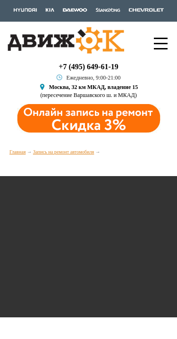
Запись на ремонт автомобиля (63, 151)
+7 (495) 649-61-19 (88, 67)
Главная (17, 151)
